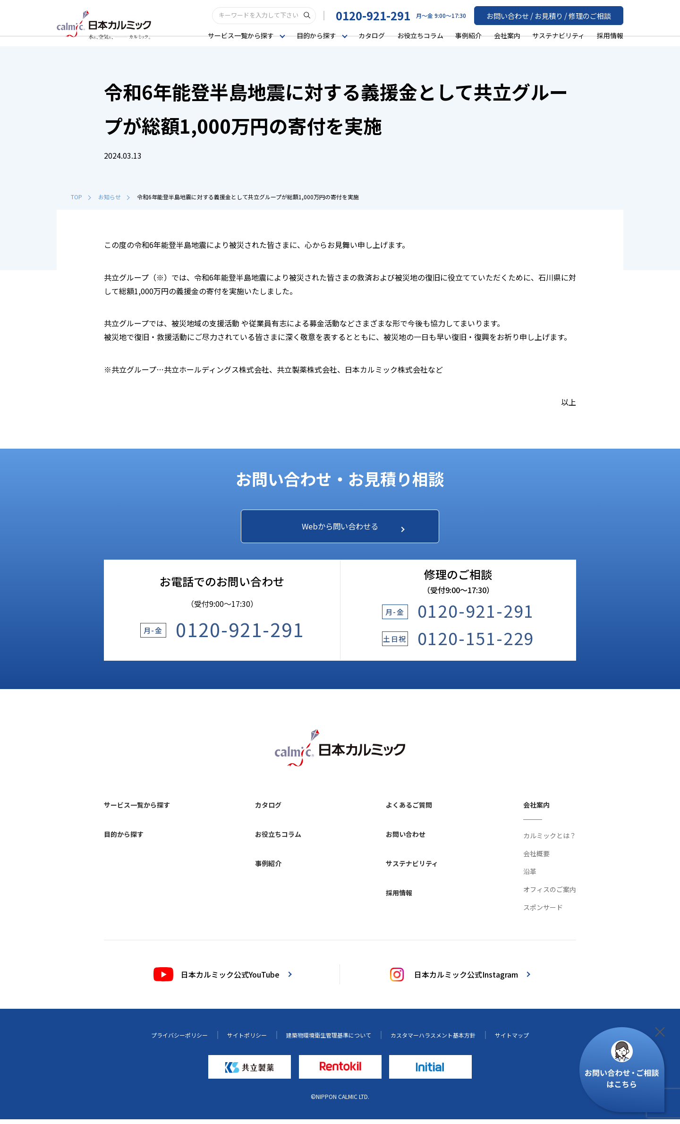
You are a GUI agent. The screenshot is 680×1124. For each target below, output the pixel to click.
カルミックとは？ (549, 840)
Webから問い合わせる (348, 529)
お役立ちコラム (420, 35)
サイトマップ (512, 1040)
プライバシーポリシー (179, 1040)
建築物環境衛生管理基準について (328, 1040)
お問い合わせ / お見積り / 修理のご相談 (553, 14)
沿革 (529, 876)
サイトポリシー (247, 1040)
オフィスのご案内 (549, 894)
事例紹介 (468, 35)
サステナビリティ (558, 35)
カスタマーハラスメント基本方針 (433, 1040)
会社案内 (507, 35)
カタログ (371, 35)
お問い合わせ (405, 839)
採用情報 (610, 35)
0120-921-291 (381, 15)
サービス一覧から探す (137, 810)
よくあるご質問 (409, 810)
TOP (81, 197)
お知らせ (113, 197)
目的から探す (124, 839)
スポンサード (543, 912)
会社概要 (536, 858)
